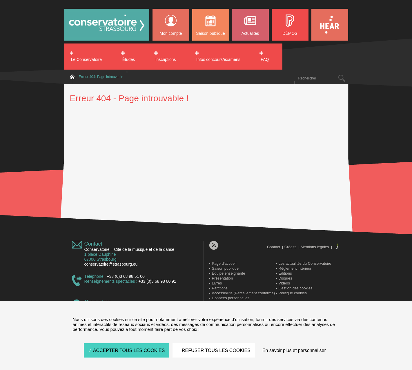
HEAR (329, 25)
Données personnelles (230, 298)
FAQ (265, 59)
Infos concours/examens (218, 59)
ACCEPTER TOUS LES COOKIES (126, 350)
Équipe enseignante (228, 273)
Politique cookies (293, 293)
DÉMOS (289, 33)
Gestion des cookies (296, 288)
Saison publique (210, 33)
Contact (93, 244)
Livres (217, 283)
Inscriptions (165, 59)
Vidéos (284, 283)
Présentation (222, 278)
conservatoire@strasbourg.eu (111, 264)
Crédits (290, 247)
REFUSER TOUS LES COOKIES (214, 350)
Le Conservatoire (86, 59)
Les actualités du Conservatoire (305, 263)
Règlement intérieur (295, 268)
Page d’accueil (224, 263)
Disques (285, 278)
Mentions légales (315, 247)
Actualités (250, 33)
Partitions (220, 288)
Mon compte (170, 33)
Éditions (285, 273)
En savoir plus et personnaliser (294, 350)
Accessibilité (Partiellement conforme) (243, 293)
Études (128, 59)
